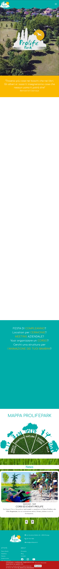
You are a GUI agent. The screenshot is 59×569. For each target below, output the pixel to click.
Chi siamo (24, 551)
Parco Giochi (4, 551)
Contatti (23, 556)
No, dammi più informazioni (26, 567)
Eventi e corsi (5, 558)
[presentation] (26, 522)
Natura (3, 556)
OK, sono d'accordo (40, 562)
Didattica (4, 553)
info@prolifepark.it (32, 542)
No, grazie (38, 566)
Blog (22, 553)
